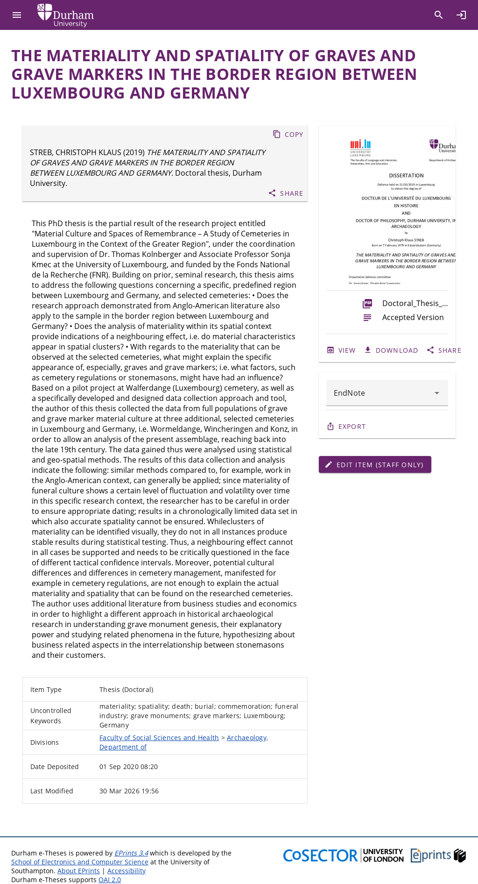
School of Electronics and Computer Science (79, 861)
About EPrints (78, 870)
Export (352, 426)
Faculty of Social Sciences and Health (159, 737)
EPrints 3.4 (131, 852)
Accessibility (126, 870)
